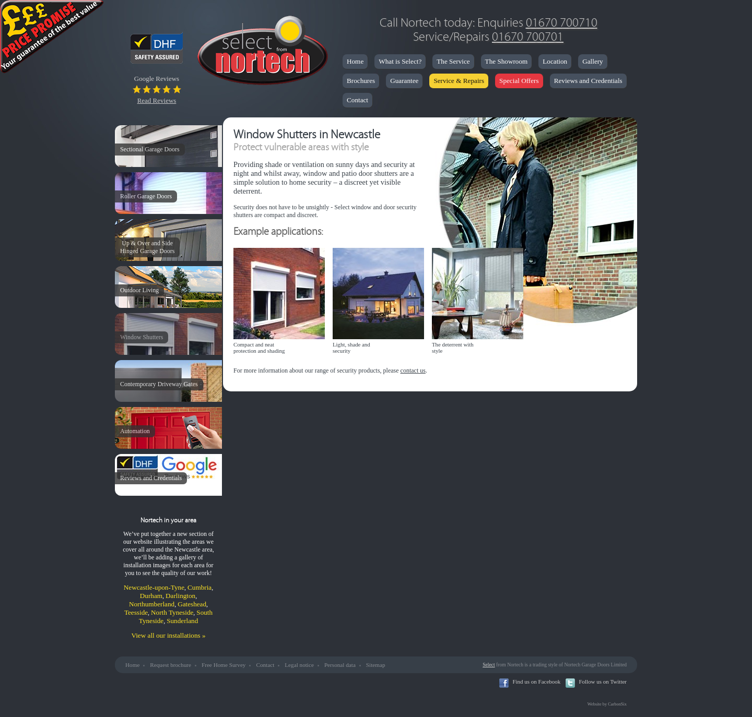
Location (555, 61)
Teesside (136, 612)
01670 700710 (561, 23)
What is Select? (400, 61)
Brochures (361, 81)
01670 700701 (527, 37)
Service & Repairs (458, 81)
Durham (151, 596)
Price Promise (52, 39)
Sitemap (375, 665)
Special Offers (519, 81)
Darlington (180, 596)
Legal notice (299, 665)
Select (489, 664)
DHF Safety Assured (166, 47)
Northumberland (151, 604)
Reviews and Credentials (588, 81)
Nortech (262, 52)
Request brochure (170, 665)
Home (355, 61)
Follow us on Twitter (603, 681)
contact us (413, 370)
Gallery (592, 61)
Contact (357, 100)
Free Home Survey (224, 665)
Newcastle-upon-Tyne (154, 587)
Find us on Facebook (536, 681)
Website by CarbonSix (607, 704)
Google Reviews (157, 89)
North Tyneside (172, 612)
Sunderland (182, 621)
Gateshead (192, 604)
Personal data (340, 665)
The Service (453, 61)
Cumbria (199, 587)
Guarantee (404, 81)
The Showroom (506, 61)
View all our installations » (168, 635)
